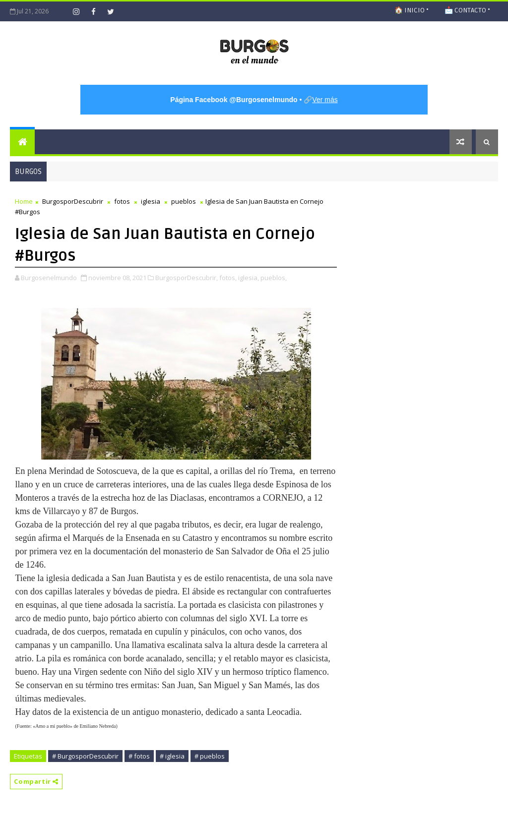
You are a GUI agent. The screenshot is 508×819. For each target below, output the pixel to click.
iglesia (150, 201)
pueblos (183, 201)
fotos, (228, 277)
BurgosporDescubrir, (186, 277)
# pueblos (209, 756)
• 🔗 (253, 100)
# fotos (139, 756)
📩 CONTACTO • (467, 10)
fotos (122, 201)
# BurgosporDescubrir (85, 756)
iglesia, (248, 277)
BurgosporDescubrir (72, 201)
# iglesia (172, 756)
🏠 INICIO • (411, 10)
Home (24, 201)
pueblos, (273, 277)
